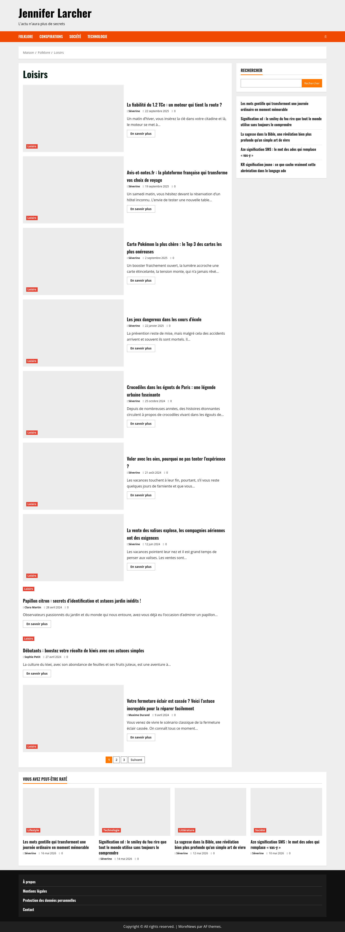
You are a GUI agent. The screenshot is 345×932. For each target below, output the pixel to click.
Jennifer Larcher (55, 12)
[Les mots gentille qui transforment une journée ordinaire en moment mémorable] (58, 812)
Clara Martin (33, 607)
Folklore (25, 36)
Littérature (186, 830)
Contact (28, 909)
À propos (29, 881)
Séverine (134, 115)
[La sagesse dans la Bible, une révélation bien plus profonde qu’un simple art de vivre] (210, 812)
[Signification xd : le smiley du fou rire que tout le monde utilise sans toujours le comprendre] (134, 812)
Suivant (136, 760)
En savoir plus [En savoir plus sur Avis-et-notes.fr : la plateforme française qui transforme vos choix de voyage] (142, 210)
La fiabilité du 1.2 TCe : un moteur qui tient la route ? (73, 118)
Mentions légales (35, 891)
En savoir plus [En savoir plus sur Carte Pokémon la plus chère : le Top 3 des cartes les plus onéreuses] (142, 281)
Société (75, 36)
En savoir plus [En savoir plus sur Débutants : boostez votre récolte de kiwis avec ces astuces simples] (38, 674)
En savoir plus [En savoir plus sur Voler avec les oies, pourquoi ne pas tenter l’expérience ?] (142, 496)
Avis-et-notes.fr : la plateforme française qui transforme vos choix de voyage (73, 189)
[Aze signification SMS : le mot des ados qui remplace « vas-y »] (286, 812)
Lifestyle (33, 830)
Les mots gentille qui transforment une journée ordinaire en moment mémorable (56, 844)
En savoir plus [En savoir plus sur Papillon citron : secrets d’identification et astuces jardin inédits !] (38, 625)
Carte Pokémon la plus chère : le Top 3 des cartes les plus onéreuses (73, 261)
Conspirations (51, 36)
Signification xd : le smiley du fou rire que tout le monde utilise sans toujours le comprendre (132, 847)
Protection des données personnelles (49, 900)
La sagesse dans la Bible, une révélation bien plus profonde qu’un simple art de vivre (210, 844)
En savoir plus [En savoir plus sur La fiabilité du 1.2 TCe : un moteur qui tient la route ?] (142, 138)
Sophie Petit (32, 657)
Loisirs (32, 146)
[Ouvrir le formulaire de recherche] (326, 36)
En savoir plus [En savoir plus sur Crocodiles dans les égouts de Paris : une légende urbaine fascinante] (142, 424)
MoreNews (187, 926)
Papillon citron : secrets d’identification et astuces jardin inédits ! (94, 600)
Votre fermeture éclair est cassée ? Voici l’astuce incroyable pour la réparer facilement (73, 718)
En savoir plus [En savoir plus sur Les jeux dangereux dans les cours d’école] (142, 349)
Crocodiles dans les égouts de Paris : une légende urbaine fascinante (73, 404)
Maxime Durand (139, 715)
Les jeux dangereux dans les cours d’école (73, 333)
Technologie (97, 36)
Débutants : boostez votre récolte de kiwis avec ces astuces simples (95, 650)
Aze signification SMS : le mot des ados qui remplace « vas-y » (285, 844)
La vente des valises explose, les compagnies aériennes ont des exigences (73, 547)
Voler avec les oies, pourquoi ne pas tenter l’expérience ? (73, 476)
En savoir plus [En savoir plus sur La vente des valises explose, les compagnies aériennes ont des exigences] (142, 567)
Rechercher (251, 70)
